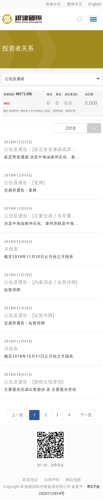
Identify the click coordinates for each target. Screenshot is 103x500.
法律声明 (51, 479)
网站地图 (73, 479)
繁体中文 (74, 4)
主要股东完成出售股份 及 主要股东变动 (40, 389)
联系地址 (30, 479)
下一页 (86, 415)
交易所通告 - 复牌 (21, 190)
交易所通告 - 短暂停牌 (25, 323)
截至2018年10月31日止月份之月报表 (39, 356)
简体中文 (53, 4)
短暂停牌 (13, 290)
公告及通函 (14, 79)
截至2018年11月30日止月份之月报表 (39, 256)
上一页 (17, 415)
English (94, 4)
